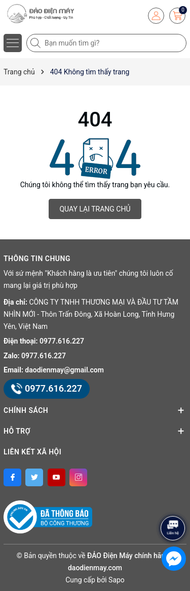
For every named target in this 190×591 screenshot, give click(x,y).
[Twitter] (34, 477)
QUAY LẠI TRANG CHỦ (94, 209)
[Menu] (13, 43)
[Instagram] (78, 477)
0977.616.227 (62, 341)
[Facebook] (12, 477)
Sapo (116, 580)
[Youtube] (56, 477)
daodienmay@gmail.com (64, 370)
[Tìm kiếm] (36, 43)
